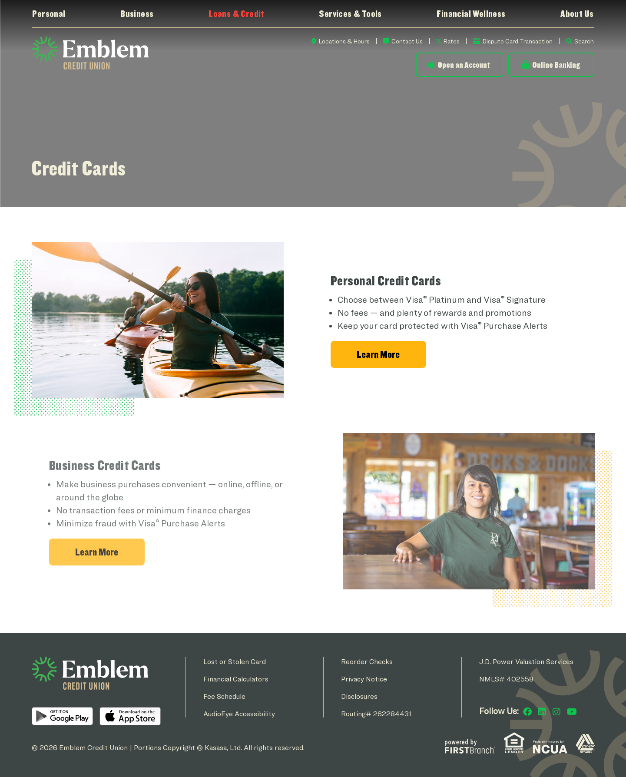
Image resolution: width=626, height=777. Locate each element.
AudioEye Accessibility (239, 714)
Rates (451, 41)
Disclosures (359, 696)
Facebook (527, 712)
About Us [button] (576, 13)
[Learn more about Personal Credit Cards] (378, 354)
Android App (62, 716)
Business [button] (136, 13)
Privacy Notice (364, 679)
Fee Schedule (224, 696)
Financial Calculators (235, 679)
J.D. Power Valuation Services (526, 662)
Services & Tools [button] (350, 13)
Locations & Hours (344, 41)
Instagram (556, 712)
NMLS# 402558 (506, 679)
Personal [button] (48, 13)
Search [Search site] (584, 41)
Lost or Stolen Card (234, 662)
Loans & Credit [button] (236, 13)
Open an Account (463, 65)
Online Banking (556, 65)
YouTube (572, 712)
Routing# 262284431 (376, 714)
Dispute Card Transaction (517, 41)
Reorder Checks (367, 662)
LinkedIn (542, 712)
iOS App (130, 716)
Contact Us (407, 41)
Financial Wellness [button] (471, 13)
